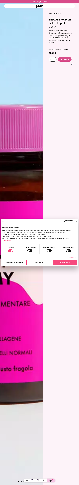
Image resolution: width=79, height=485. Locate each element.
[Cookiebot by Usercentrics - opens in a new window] (65, 221)
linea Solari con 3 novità (42, 1)
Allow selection (39, 262)
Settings (71, 257)
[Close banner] (76, 221)
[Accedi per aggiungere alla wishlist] (72, 64)
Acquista (65, 59)
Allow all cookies (64, 262)
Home (50, 13)
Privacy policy (6, 240)
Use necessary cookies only (14, 262)
